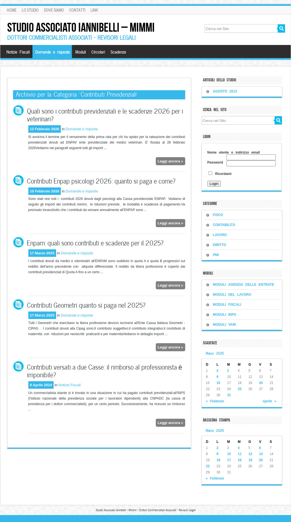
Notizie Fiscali (18, 52)
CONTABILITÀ (224, 225)
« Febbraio (215, 401)
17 (229, 460)
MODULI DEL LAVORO (232, 295)
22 (208, 466)
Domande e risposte (52, 52)
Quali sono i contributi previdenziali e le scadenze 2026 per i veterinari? (105, 114)
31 (229, 395)
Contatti (77, 10)
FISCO (218, 215)
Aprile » (269, 401)
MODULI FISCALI (227, 305)
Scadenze (118, 52)
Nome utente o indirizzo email (233, 152)
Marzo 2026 (215, 352)
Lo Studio (30, 10)
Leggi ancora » (170, 161)
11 (239, 454)
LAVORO (220, 235)
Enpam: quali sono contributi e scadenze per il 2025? (95, 242)
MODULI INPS (224, 315)
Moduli (80, 52)
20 (261, 383)
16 (218, 383)
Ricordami (220, 174)
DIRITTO (219, 245)
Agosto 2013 (225, 91)
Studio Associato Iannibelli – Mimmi (81, 27)
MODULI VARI (224, 325)
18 (239, 460)
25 (239, 389)
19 (250, 460)
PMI (216, 255)
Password (215, 162)
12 (250, 454)
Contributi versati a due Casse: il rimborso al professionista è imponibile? (104, 370)
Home (11, 10)
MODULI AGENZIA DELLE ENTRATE (243, 285)
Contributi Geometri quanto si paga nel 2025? (86, 304)
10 (229, 454)
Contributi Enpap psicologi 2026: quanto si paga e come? (101, 180)
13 (261, 454)
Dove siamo (54, 10)
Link (94, 10)
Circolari (98, 52)
